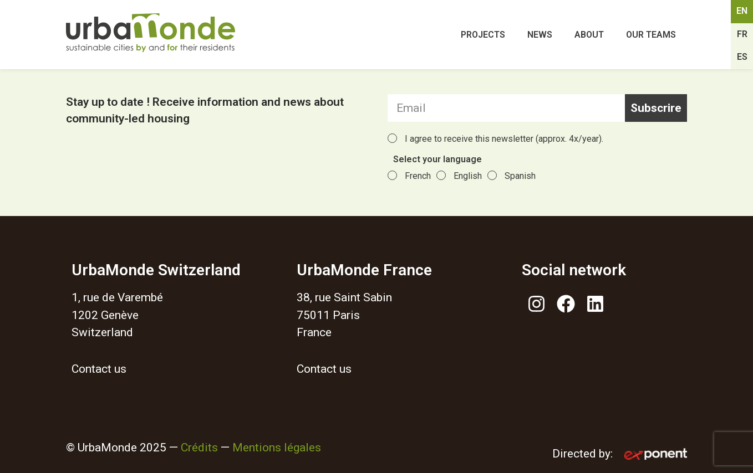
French (418, 176)
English (468, 176)
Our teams (651, 34)
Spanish (520, 176)
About (589, 34)
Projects (483, 34)
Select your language (437, 159)
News (539, 34)
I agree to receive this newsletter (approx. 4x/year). (504, 138)
